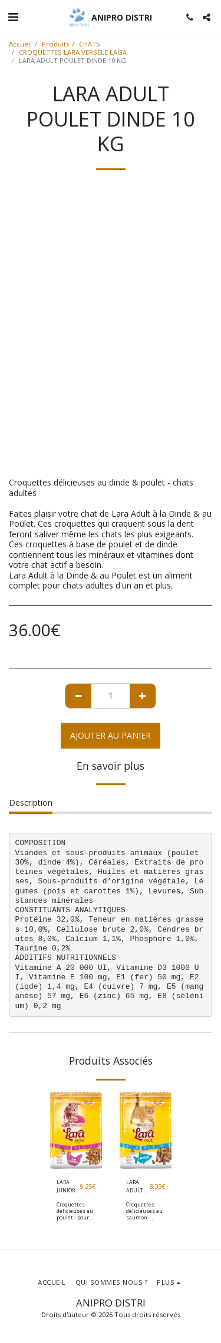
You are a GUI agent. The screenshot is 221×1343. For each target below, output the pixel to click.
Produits (55, 43)
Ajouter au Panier (110, 735)
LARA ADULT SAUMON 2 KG (137, 1186)
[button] (13, 17)
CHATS (89, 43)
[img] (76, 1130)
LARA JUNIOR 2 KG (68, 1186)
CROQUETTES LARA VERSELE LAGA (73, 52)
